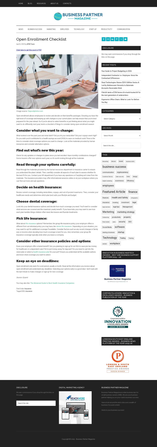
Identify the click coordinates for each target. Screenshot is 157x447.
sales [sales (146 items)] (114, 222)
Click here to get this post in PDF (29, 50)
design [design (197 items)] (135, 176)
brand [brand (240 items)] (121, 161)
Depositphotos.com (35, 111)
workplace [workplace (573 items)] (115, 243)
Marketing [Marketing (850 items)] (108, 211)
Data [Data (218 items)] (128, 176)
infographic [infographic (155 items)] (134, 198)
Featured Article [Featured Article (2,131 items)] (114, 192)
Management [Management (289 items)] (127, 207)
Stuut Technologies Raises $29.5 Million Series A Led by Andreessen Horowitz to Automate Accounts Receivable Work (120, 85)
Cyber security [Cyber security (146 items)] (120, 176)
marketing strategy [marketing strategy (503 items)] (125, 212)
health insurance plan (41, 252)
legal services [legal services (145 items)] (106, 207)
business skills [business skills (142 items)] (130, 161)
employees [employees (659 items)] (108, 185)
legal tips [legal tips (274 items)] (116, 207)
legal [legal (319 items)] (134, 202)
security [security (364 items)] (122, 222)
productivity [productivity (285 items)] (116, 217)
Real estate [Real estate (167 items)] (106, 222)
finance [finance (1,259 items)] (132, 191)
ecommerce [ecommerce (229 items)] (119, 181)
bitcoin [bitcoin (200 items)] (113, 161)
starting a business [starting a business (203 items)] (109, 232)
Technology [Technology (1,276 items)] (110, 237)
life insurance (31, 224)
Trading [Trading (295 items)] (122, 238)
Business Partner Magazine (78, 16)
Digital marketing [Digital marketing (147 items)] (107, 181)
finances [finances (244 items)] (106, 198)
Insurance (28, 289)
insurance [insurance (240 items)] (106, 202)
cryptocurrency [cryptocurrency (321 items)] (122, 172)
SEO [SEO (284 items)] (129, 222)
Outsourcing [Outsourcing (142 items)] (106, 217)
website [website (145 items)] (105, 244)
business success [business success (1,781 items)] (114, 166)
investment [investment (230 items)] (125, 202)
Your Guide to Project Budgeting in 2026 (116, 71)
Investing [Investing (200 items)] (115, 202)
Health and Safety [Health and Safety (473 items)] (120, 197)
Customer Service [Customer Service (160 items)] (108, 176)
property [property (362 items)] (127, 217)
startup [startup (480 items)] (121, 232)
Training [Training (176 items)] (131, 238)
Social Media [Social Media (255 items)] (107, 227)
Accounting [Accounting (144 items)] (105, 161)
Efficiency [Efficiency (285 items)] (130, 181)
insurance (29, 291)
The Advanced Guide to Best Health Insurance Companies (52, 283)
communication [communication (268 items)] (108, 172)
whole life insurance (64, 226)
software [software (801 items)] (120, 226)
